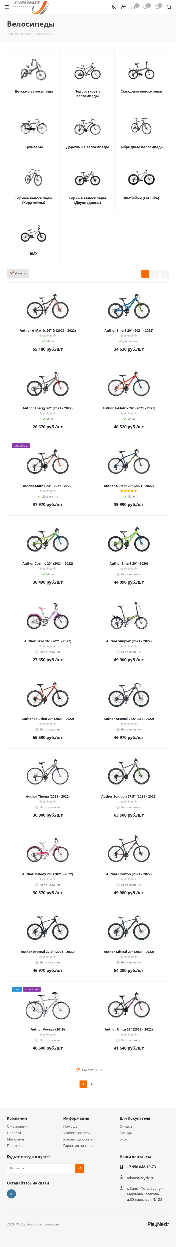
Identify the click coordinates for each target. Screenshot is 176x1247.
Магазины (15, 1139)
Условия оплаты (77, 1132)
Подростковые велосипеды (87, 93)
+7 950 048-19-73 (141, 1166)
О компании (17, 1126)
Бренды (126, 1132)
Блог (123, 1139)
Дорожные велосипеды (87, 147)
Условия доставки (78, 1139)
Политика (15, 1145)
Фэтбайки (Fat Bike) (141, 198)
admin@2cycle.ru (140, 1178)
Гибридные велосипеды (141, 147)
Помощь (70, 1126)
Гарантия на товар (78, 1145)
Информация (76, 1118)
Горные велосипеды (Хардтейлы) (33, 200)
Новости (14, 1132)
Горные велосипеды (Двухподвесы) (87, 200)
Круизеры (34, 147)
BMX (34, 253)
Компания (17, 1118)
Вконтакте (11, 1193)
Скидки (126, 1126)
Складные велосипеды (141, 91)
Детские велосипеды (34, 91)
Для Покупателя (135, 1118)
